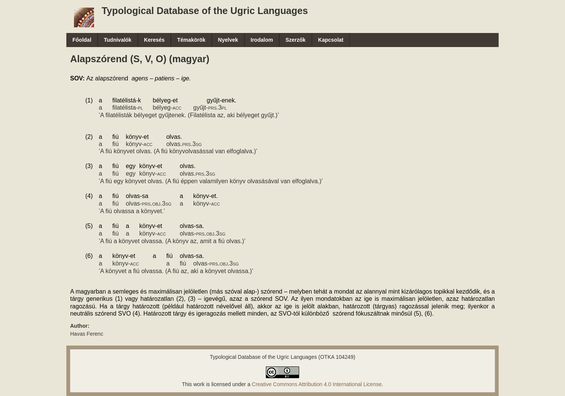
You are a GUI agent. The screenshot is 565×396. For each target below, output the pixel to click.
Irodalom (262, 40)
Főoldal (81, 40)
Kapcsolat (331, 40)
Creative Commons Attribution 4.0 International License (316, 384)
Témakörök (191, 40)
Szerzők (296, 40)
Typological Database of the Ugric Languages (205, 10)
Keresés (154, 40)
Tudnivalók (118, 40)
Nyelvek (228, 40)
